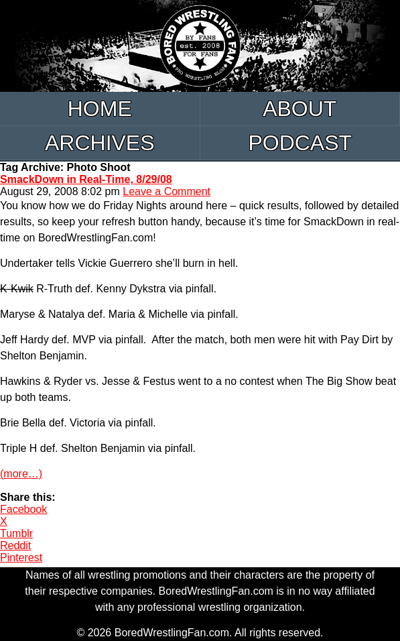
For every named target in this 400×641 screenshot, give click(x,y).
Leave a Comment (166, 191)
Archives (100, 143)
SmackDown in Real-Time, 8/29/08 (86, 179)
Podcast (300, 143)
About (299, 109)
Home (100, 109)
